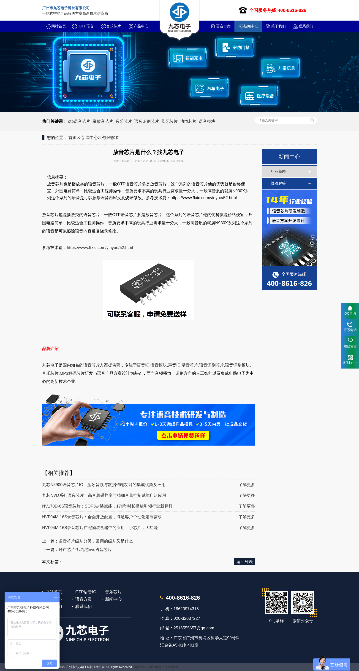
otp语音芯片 (79, 121)
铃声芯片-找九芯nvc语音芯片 (85, 549)
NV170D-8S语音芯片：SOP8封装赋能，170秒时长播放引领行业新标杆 (107, 506)
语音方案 (223, 26)
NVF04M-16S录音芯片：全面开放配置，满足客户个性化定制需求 (102, 517)
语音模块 (207, 121)
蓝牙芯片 (169, 121)
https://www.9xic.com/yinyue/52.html (100, 247)
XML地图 (172, 667)
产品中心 (141, 26)
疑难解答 (111, 137)
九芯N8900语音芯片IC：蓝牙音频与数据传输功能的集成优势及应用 (104, 484)
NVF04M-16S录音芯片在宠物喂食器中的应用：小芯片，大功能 (100, 527)
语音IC (143, 365)
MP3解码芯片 (72, 373)
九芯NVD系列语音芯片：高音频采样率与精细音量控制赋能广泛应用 (104, 495)
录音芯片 (190, 365)
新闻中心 (251, 26)
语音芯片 (91, 365)
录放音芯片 (102, 121)
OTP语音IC (86, 28)
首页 (72, 137)
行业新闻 (278, 171)
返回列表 (244, 561)
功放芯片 (188, 121)
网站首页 (58, 26)
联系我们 (306, 26)
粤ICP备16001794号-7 (149, 667)
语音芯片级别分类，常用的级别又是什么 (96, 541)
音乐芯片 (113, 26)
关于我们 (278, 26)
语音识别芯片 (146, 121)
